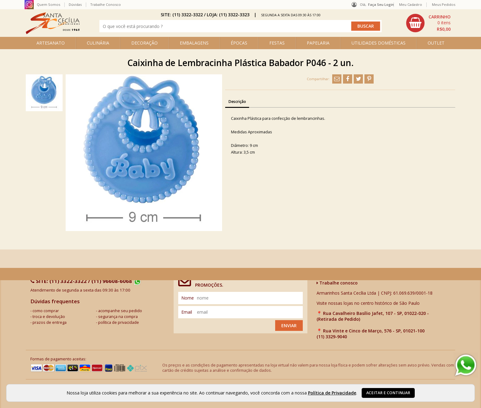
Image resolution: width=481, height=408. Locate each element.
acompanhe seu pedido (120, 310)
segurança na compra (118, 316)
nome (187, 298)
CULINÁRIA (98, 43)
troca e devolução (49, 316)
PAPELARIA (318, 43)
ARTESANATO (51, 43)
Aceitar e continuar (388, 392)
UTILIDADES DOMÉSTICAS (379, 43)
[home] (52, 32)
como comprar (46, 310)
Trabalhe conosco (337, 283)
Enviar (289, 325)
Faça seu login (381, 4)
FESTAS (277, 43)
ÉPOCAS (239, 43)
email (186, 312)
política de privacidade (118, 322)
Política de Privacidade (332, 393)
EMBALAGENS (194, 43)
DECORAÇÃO (144, 43)
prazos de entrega (50, 322)
